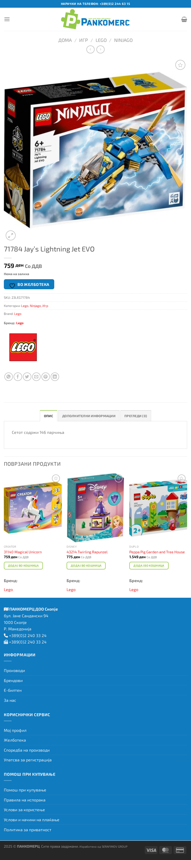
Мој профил (15, 730)
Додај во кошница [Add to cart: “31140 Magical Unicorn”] (23, 565)
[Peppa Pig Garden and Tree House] (158, 507)
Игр (83, 40)
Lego (101, 40)
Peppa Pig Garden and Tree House (157, 552)
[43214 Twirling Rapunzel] (95, 507)
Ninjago (123, 40)
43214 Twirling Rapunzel (87, 552)
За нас (10, 700)
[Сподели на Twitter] (27, 376)
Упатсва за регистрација (28, 759)
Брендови (13, 680)
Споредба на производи (27, 749)
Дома (65, 40)
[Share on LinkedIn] (55, 376)
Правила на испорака (25, 799)
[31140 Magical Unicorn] (33, 507)
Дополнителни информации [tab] (88, 416)
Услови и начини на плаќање (31, 819)
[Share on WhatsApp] (8, 376)
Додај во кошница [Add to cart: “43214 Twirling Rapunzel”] (86, 565)
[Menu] (7, 19)
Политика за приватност (27, 829)
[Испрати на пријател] (36, 376)
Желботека (15, 739)
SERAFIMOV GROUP (115, 846)
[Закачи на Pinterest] (45, 376)
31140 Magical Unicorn (23, 552)
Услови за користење (24, 809)
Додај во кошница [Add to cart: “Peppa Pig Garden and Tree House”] (149, 565)
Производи (14, 670)
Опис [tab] (48, 416)
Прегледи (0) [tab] (135, 416)
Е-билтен (13, 690)
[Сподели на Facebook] (18, 376)
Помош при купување (25, 789)
